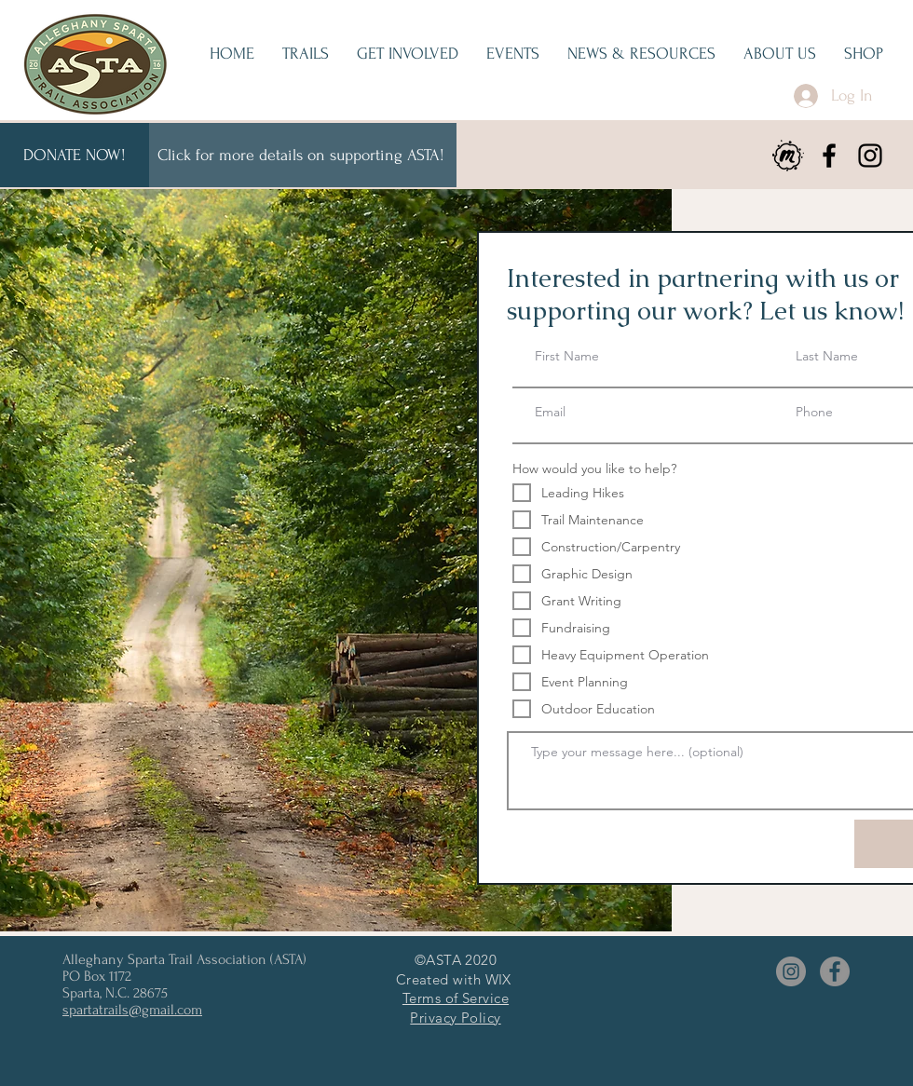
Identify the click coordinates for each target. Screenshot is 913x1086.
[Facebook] (829, 155)
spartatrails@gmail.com (132, 1009)
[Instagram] (870, 155)
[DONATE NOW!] (74, 155)
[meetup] (788, 155)
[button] (407, 54)
